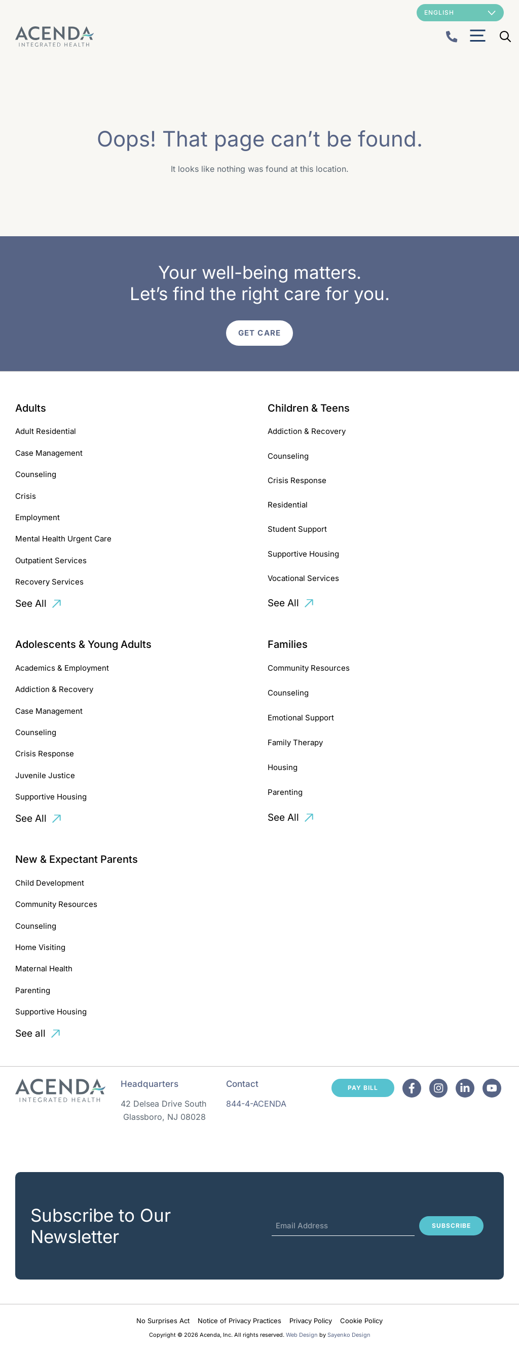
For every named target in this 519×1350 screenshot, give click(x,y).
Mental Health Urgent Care (63, 538)
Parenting (285, 792)
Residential (288, 504)
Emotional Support (301, 717)
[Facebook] (411, 1088)
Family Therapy (295, 742)
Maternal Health (43, 968)
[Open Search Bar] (505, 36)
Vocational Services (303, 578)
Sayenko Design (348, 1334)
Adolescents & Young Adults (83, 644)
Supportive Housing (303, 554)
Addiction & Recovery (307, 431)
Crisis (25, 496)
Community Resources (309, 668)
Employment (37, 517)
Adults (30, 408)
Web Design (302, 1334)
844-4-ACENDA (256, 1104)
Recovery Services (49, 582)
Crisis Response (297, 480)
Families (288, 644)
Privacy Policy (310, 1321)
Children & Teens (309, 408)
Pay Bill (363, 1087)
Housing (283, 767)
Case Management (49, 453)
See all (30, 1033)
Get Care (259, 333)
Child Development (49, 883)
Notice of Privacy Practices (239, 1321)
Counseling (35, 474)
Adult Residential (45, 431)
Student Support (297, 529)
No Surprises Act (163, 1321)
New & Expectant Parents (76, 859)
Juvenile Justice (45, 775)
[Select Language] (460, 12)
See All (31, 603)
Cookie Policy (361, 1321)
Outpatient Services (51, 560)
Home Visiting (40, 947)
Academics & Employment (62, 668)
